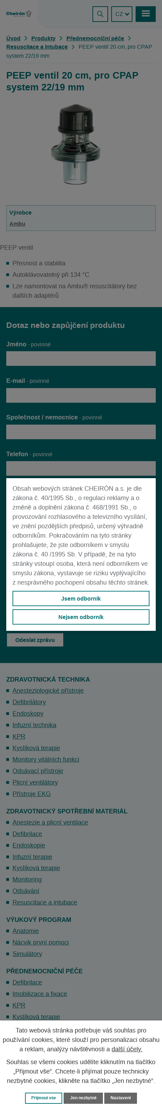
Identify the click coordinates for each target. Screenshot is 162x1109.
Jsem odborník (81, 598)
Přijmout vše (43, 1098)
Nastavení (121, 1098)
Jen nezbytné (83, 1098)
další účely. (127, 1049)
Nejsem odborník (81, 617)
